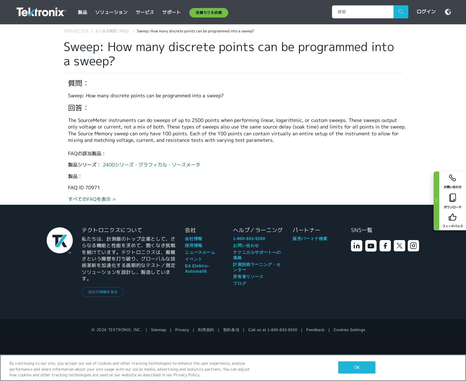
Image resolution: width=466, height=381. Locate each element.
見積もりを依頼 (209, 12)
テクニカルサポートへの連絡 (257, 255)
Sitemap (158, 330)
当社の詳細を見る (103, 291)
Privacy (182, 330)
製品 (82, 12)
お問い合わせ (246, 245)
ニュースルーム (200, 252)
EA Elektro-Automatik (197, 268)
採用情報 (193, 245)
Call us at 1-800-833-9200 (272, 330)
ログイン (426, 11)
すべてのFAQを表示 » (92, 199)
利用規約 (206, 330)
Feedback (315, 330)
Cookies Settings (349, 330)
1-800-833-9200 (249, 238)
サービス (145, 12)
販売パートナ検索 (310, 238)
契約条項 (231, 330)
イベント (193, 259)
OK (357, 367)
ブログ (239, 283)
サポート (171, 12)
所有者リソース (248, 276)
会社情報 (193, 238)
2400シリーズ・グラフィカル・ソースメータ (151, 164)
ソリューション (111, 12)
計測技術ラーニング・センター (257, 267)
